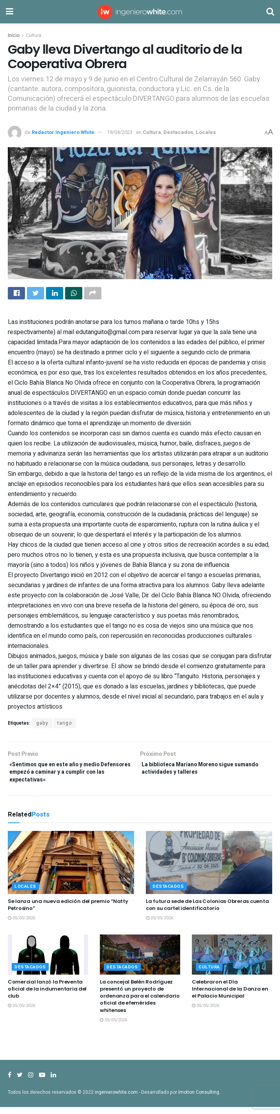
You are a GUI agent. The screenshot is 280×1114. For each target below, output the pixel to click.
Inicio (13, 35)
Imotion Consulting (198, 1099)
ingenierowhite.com (116, 1099)
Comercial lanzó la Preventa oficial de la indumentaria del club (47, 996)
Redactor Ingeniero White (63, 132)
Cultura (33, 35)
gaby (42, 725)
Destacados (178, 132)
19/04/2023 (120, 132)
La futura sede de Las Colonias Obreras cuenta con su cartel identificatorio (207, 912)
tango (64, 725)
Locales (206, 132)
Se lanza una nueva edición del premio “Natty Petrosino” (68, 912)
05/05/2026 (21, 925)
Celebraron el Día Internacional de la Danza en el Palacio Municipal (230, 996)
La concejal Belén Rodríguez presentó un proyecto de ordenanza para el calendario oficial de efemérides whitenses (140, 1003)
